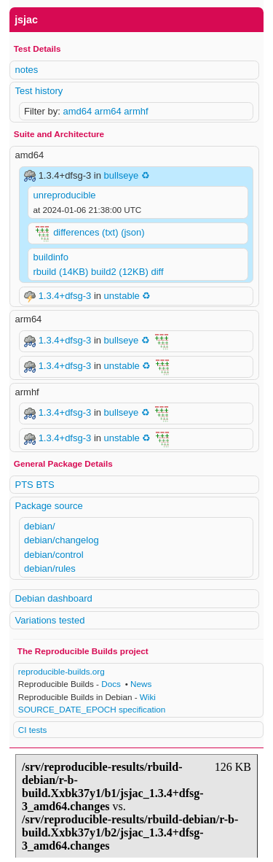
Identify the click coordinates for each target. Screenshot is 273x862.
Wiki (148, 697)
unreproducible (64, 195)
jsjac (26, 20)
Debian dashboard (53, 598)
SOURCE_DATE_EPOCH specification (91, 709)
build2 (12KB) (120, 271)
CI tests (32, 729)
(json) (133, 233)
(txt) (110, 233)
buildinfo (50, 257)
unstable (122, 295)
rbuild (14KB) (61, 271)
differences (76, 233)
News (140, 683)
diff (157, 271)
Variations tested (50, 620)
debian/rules (50, 568)
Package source (49, 505)
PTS (24, 484)
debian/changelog (61, 540)
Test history (39, 90)
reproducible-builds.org (61, 671)
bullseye (121, 175)
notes (27, 69)
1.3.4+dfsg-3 (66, 295)
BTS (45, 484)
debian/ (39, 526)
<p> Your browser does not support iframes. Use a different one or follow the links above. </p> (136, 803)
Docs (111, 683)
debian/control (54, 554)
